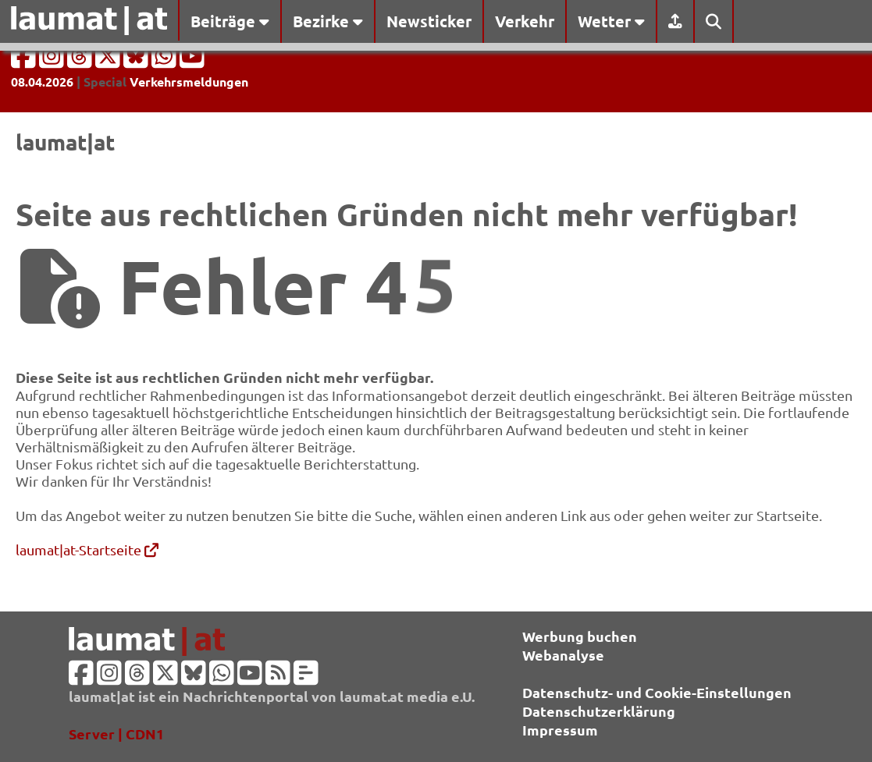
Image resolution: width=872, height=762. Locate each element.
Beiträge (229, 21)
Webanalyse (563, 655)
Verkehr (524, 21)
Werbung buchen (579, 636)
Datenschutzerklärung (598, 711)
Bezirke (328, 21)
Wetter (611, 21)
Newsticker (429, 21)
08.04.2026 (42, 81)
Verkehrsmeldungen (189, 81)
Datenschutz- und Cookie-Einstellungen (657, 692)
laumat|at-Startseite (87, 549)
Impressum (560, 730)
